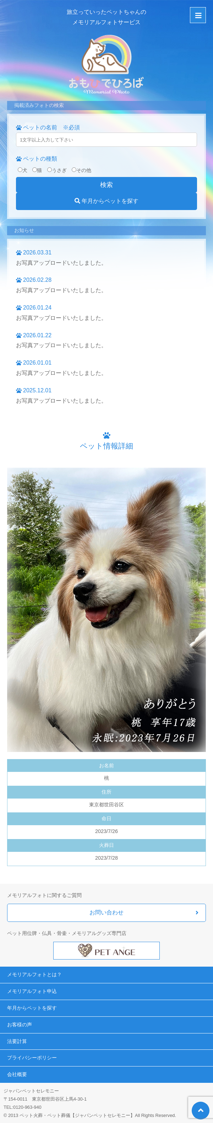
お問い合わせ (106, 912)
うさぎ (57, 170)
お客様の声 (19, 1024)
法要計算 (17, 1041)
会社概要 (17, 1074)
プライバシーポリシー (32, 1057)
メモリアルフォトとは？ (34, 974)
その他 (81, 170)
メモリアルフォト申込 (32, 991)
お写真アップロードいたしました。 (61, 263)
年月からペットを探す (106, 201)
